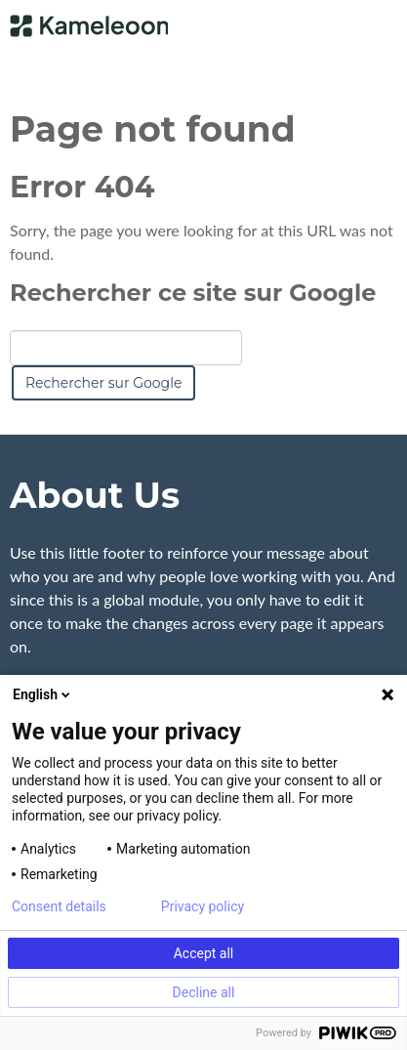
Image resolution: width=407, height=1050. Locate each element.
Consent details (59, 906)
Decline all (204, 992)
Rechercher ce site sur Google (193, 292)
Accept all (204, 953)
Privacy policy (202, 906)
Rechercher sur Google (103, 383)
